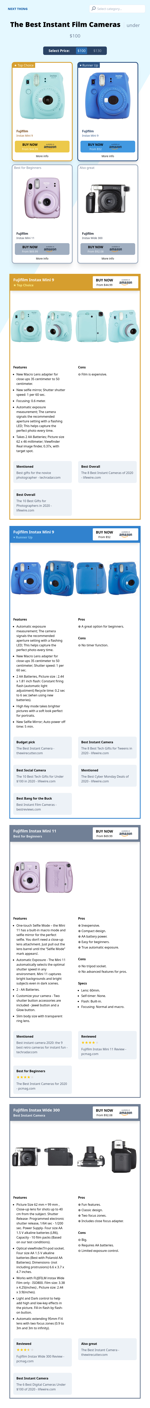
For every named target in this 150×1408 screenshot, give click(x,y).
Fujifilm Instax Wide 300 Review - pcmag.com (40, 1358)
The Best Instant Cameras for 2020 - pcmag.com (41, 1086)
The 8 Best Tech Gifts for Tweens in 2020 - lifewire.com (106, 750)
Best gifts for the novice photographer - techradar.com (38, 475)
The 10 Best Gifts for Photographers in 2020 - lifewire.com (34, 505)
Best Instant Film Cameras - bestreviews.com (36, 807)
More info (42, 156)
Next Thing (18, 9)
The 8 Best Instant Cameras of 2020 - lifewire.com (107, 475)
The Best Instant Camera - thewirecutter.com (35, 750)
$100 (82, 50)
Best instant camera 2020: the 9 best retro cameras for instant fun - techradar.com (42, 1047)
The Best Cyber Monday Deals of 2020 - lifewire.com (105, 778)
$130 (97, 50)
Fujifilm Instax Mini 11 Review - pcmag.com (103, 1051)
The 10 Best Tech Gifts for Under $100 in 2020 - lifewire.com (40, 778)
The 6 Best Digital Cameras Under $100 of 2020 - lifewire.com (41, 1386)
